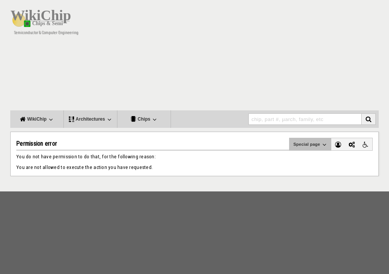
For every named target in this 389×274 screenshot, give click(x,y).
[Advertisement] (240, 57)
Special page (310, 145)
